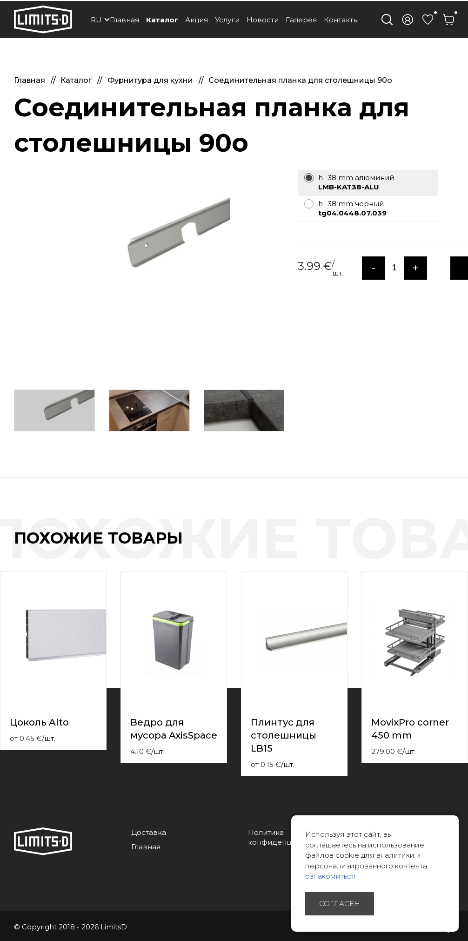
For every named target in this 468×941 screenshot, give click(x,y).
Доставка (148, 832)
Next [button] (462, 547)
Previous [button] (443, 547)
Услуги (227, 19)
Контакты (341, 19)
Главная (124, 19)
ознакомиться (330, 876)
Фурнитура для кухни (151, 80)
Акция (196, 19)
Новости (263, 19)
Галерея (301, 19)
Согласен (339, 903)
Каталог (162, 19)
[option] (148, 247)
